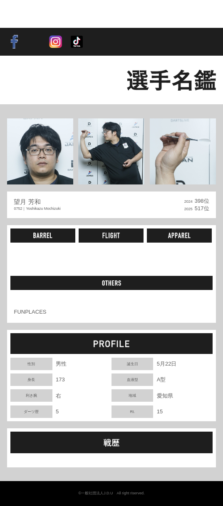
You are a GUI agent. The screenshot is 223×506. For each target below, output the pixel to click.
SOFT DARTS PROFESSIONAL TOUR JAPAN (44, 13)
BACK (26, 80)
